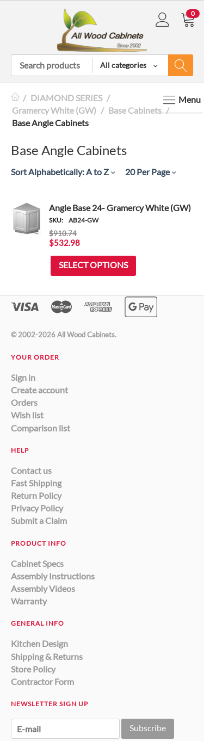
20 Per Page (150, 171)
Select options (93, 265)
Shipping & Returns (47, 656)
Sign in (23, 377)
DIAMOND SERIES (66, 97)
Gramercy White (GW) (54, 110)
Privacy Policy (37, 508)
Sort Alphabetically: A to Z (63, 171)
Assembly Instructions (53, 576)
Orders (24, 402)
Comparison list (40, 428)
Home (15, 97)
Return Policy (36, 495)
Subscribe (147, 728)
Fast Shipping (36, 483)
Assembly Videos (43, 588)
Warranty (29, 601)
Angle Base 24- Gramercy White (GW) (120, 207)
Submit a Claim (39, 520)
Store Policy (33, 669)
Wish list (27, 415)
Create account (39, 390)
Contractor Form (42, 681)
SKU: (56, 220)
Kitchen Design (39, 643)
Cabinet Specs (37, 563)
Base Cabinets (135, 110)
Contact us (31, 470)
